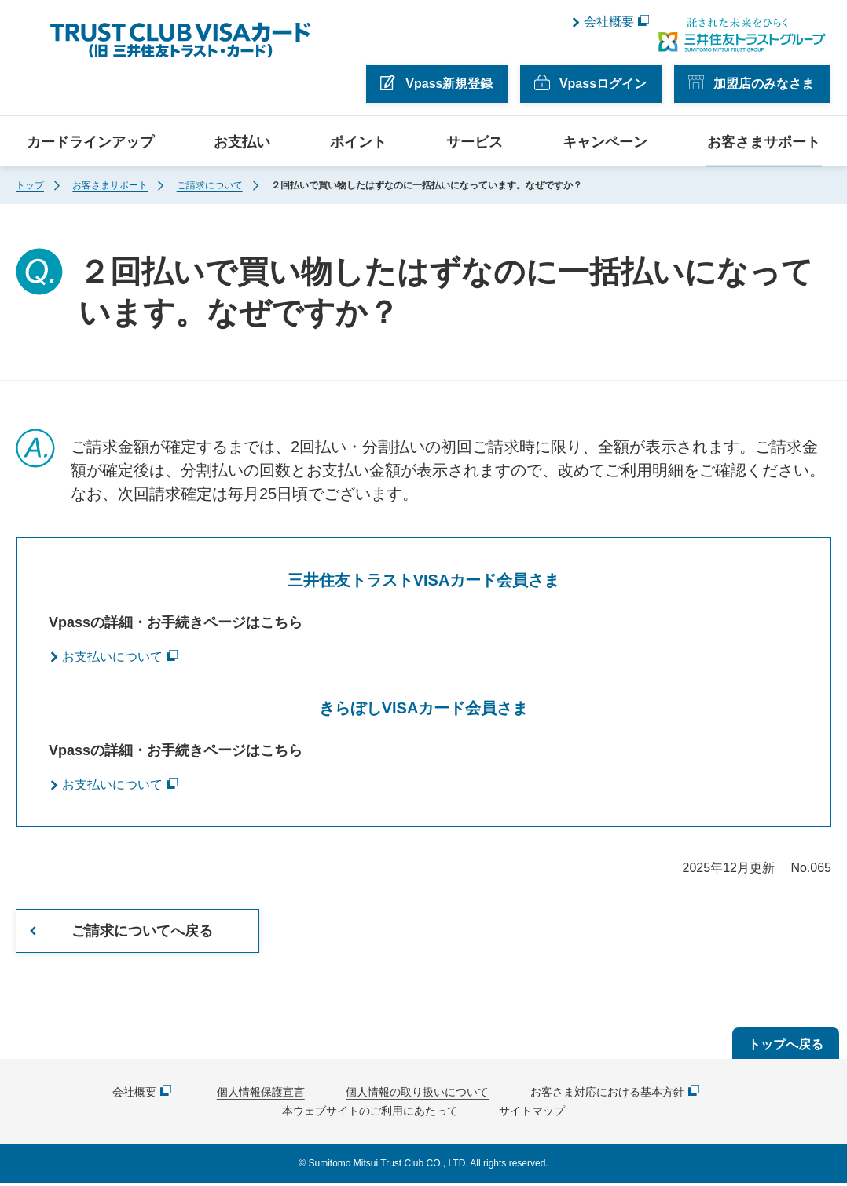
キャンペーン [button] (605, 140)
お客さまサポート (763, 140)
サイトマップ (532, 1114)
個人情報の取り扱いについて (417, 1095)
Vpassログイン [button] (604, 82)
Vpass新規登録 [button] (451, 82)
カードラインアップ (90, 140)
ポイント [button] (358, 140)
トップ (30, 183)
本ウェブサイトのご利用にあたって (370, 1114)
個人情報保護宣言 (261, 1095)
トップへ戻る (785, 1047)
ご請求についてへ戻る (142, 930)
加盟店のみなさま (765, 82)
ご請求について (210, 183)
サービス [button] (474, 140)
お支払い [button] (242, 140)
